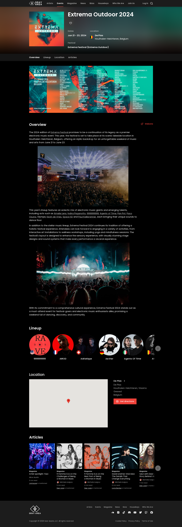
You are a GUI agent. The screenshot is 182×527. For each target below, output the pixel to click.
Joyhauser (33, 483)
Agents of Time (108, 213)
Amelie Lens (60, 213)
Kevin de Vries (54, 216)
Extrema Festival (59, 132)
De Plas (99, 35)
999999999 (93, 213)
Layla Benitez (116, 488)
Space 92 (68, 216)
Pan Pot (121, 213)
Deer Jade (60, 488)
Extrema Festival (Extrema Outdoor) (88, 47)
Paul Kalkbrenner (87, 216)
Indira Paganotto (77, 213)
